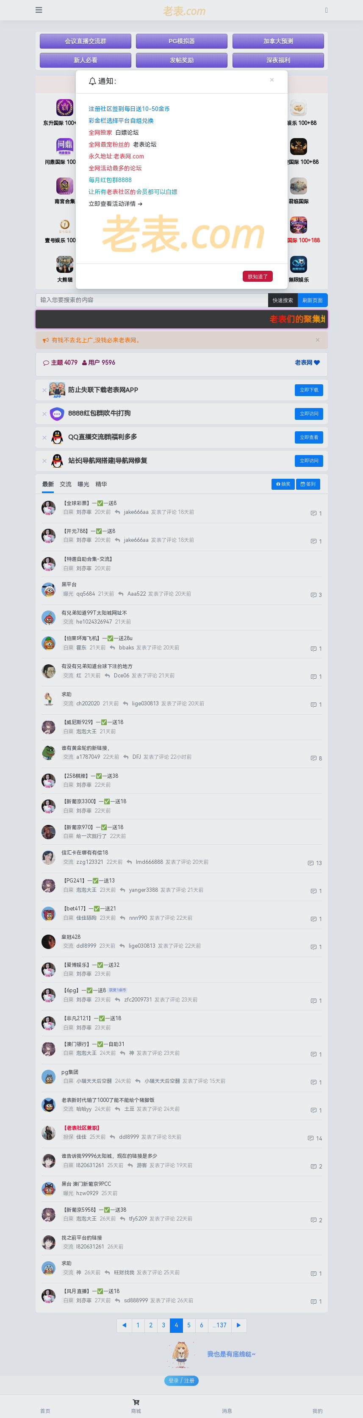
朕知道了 (258, 276)
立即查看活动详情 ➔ (116, 204)
